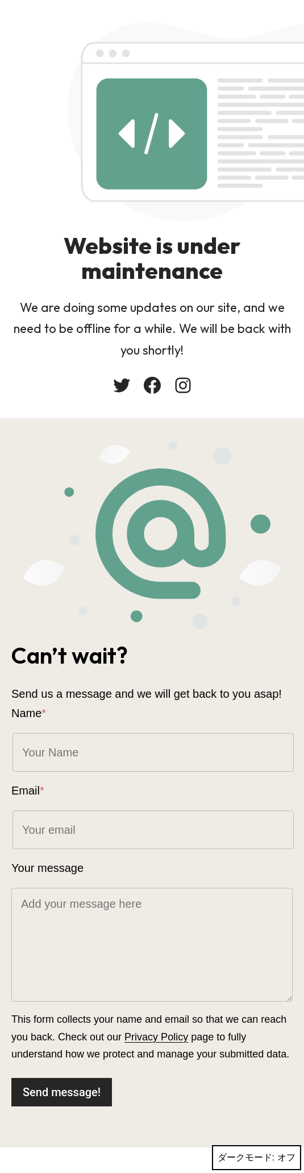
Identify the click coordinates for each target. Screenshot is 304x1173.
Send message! (62, 1092)
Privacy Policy (156, 1037)
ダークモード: (256, 1157)
